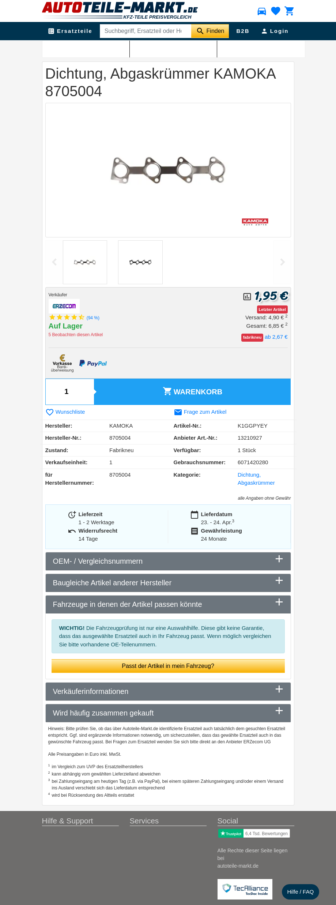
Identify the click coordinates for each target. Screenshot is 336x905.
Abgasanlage (84, 47)
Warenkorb (192, 391)
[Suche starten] (210, 31)
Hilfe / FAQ (300, 892)
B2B (242, 31)
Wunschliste (65, 412)
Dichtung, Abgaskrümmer (155, 47)
